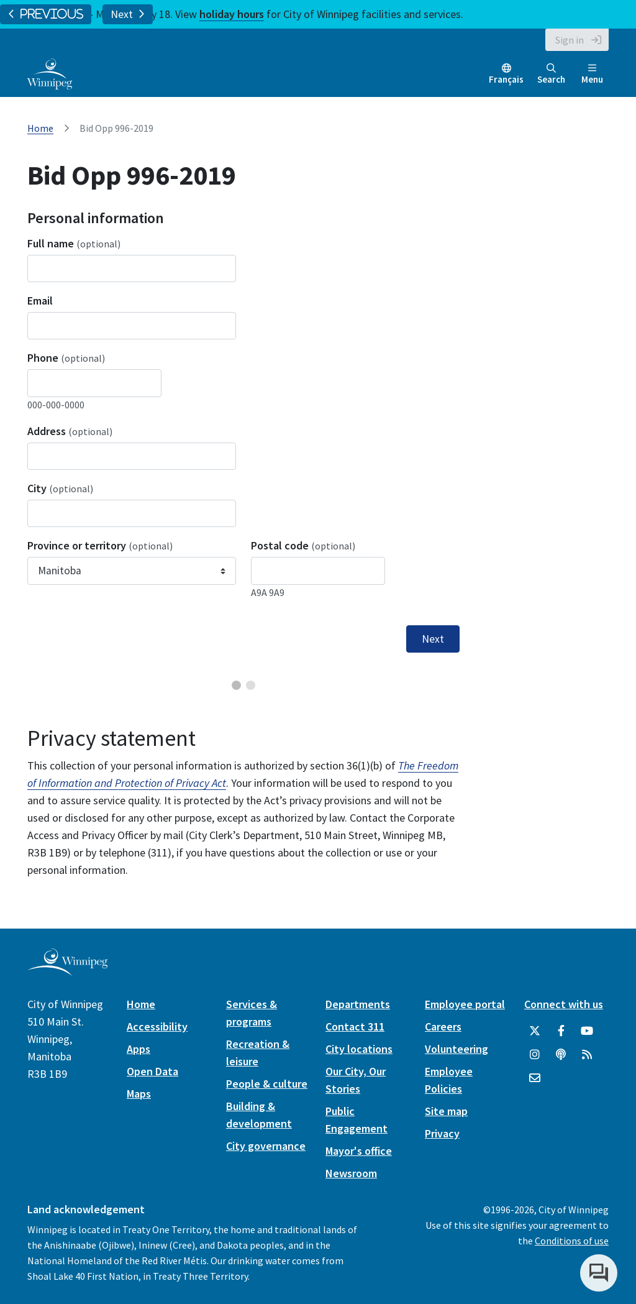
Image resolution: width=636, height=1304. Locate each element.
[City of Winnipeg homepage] (67, 970)
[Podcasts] (560, 1054)
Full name (73, 243)
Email (40, 300)
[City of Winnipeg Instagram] (534, 1054)
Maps (139, 1093)
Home (40, 128)
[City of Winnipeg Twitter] (534, 1031)
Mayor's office (358, 1151)
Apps (138, 1049)
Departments (357, 1004)
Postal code (303, 545)
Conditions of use (572, 1240)
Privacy (442, 1133)
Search (551, 74)
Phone (66, 358)
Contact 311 (354, 1026)
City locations (359, 1049)
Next (128, 14)
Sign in (569, 40)
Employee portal (465, 1004)
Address (69, 431)
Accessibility (157, 1026)
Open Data (152, 1071)
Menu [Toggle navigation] (592, 74)
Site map (446, 1111)
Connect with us (563, 1004)
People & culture (266, 1084)
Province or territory (100, 545)
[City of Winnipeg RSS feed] (586, 1054)
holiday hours (231, 14)
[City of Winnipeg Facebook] (560, 1031)
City (60, 488)
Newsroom (351, 1173)
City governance (266, 1146)
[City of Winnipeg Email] (534, 1078)
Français (506, 79)
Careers (443, 1026)
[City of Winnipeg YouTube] (586, 1031)
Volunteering (456, 1049)
